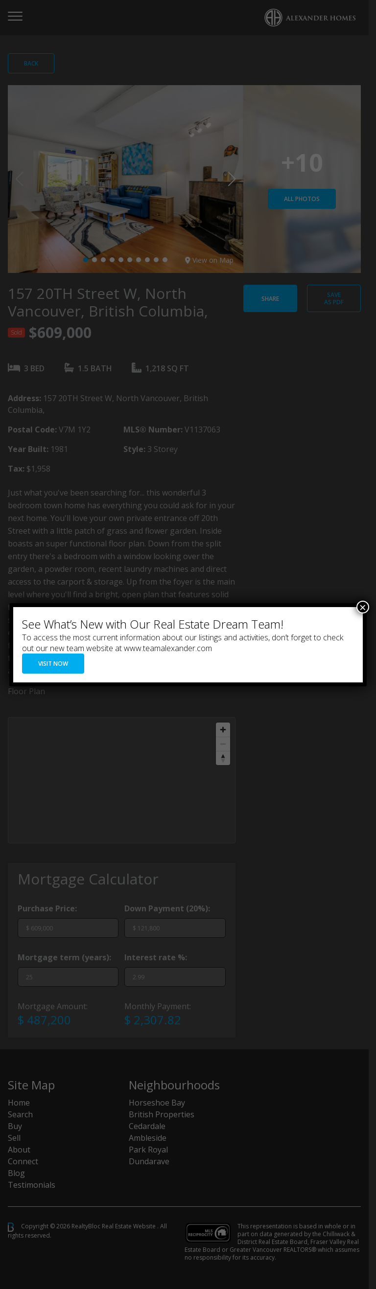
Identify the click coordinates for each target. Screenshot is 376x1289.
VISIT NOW (53, 663)
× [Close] (362, 607)
